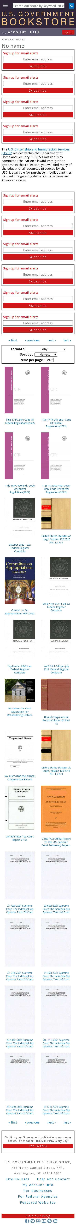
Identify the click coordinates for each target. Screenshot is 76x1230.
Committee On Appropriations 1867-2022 (19, 612)
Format (17, 349)
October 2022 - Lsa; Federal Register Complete (20, 548)
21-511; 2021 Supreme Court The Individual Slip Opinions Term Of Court (56, 1110)
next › (51, 340)
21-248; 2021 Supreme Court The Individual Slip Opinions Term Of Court (19, 976)
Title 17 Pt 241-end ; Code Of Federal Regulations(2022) (56, 423)
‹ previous (32, 340)
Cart (68, 32)
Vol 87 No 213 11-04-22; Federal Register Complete (56, 607)
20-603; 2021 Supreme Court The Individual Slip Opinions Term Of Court (56, 909)
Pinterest (49, 1221)
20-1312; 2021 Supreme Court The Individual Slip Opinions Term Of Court (19, 1043)
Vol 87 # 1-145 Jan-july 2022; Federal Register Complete (56, 669)
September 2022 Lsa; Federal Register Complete (20, 669)
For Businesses (38, 1191)
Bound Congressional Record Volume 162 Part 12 (56, 720)
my (14, 32)
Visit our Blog (38, 1216)
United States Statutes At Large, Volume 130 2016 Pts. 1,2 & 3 (56, 539)
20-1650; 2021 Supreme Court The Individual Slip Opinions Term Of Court (19, 1110)
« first (13, 340)
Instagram (38, 1221)
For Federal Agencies (38, 1196)
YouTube (44, 1221)
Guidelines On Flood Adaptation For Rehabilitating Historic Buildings (19, 712)
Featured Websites (38, 1202)
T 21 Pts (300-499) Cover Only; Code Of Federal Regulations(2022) (56, 489)
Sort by (26, 354)
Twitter (33, 1221)
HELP (35, 32)
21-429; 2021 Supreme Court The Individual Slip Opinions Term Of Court (19, 909)
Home (5, 39)
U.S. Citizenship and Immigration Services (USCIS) (35, 151)
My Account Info (38, 1185)
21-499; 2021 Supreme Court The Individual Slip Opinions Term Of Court (56, 976)
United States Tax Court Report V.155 (20, 838)
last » (67, 340)
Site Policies (18, 1179)
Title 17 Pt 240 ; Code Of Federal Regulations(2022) (20, 421)
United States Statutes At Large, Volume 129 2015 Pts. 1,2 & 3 (56, 771)
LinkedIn (55, 1221)
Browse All (18, 39)
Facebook (27, 1221)
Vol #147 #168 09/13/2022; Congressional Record (20, 777)
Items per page (31, 360)
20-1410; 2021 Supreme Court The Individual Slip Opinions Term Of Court (56, 1043)
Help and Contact (53, 1179)
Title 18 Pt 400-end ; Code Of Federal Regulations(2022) (20, 489)
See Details (38, 1146)
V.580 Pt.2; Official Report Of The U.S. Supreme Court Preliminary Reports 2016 (56, 842)
